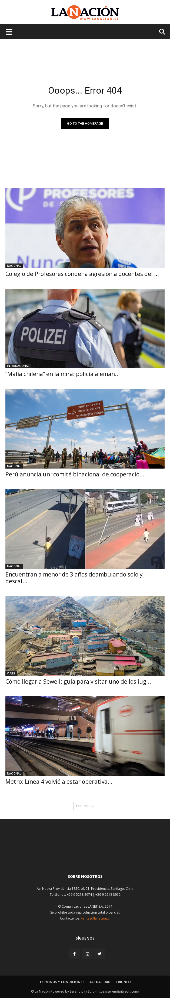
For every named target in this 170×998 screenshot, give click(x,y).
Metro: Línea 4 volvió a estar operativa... (58, 781)
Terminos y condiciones (61, 982)
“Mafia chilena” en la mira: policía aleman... (62, 374)
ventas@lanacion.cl (95, 918)
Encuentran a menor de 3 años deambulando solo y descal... (74, 578)
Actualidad (100, 982)
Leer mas (85, 805)
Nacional (14, 266)
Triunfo (123, 982)
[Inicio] (85, 856)
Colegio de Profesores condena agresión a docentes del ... (82, 274)
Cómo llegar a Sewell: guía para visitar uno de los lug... (78, 681)
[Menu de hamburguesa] (9, 31)
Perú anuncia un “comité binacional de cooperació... (74, 474)
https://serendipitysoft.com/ (117, 991)
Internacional (18, 366)
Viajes (11, 673)
